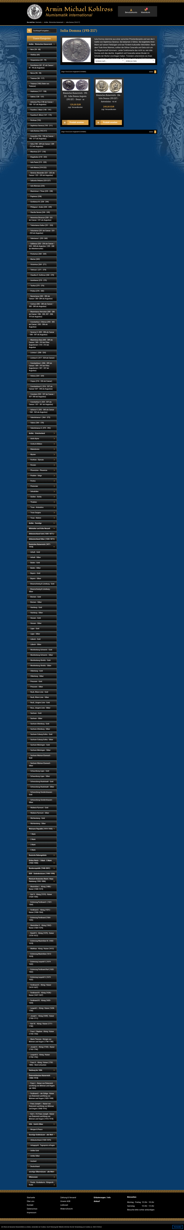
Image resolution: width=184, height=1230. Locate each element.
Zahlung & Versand (68, 1197)
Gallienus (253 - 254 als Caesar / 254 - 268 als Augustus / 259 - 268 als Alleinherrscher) (41, 246)
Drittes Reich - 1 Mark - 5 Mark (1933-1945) (40, 862)
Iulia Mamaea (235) (37, 186)
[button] (109, 61)
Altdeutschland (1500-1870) (40, 1140)
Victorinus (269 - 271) (38, 264)
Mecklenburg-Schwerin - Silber (41, 655)
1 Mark (32, 834)
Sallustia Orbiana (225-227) (40, 181)
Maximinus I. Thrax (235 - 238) (41, 191)
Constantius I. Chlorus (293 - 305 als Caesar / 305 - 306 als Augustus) (42, 324)
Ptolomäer (34, 486)
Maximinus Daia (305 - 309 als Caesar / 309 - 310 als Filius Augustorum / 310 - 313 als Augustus (41, 343)
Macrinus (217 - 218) (38, 152)
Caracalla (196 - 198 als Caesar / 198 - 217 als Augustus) (41, 137)
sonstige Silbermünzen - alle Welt (41, 1172)
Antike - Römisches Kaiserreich (40, 44)
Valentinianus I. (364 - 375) (40, 417)
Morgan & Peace (36, 1129)
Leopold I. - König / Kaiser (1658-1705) (42, 1009)
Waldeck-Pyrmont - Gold (39, 808)
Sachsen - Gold (35, 713)
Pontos (33, 481)
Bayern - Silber (35, 578)
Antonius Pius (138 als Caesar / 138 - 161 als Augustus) (41, 103)
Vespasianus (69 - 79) (38, 60)
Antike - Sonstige (35, 523)
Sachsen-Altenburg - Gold (39, 724)
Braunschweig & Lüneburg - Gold (42, 584)
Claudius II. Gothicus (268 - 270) (42, 275)
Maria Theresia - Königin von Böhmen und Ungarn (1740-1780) (41, 1040)
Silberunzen (33, 1177)
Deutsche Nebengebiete (37, 855)
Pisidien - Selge (36, 476)
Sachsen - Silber (36, 718)
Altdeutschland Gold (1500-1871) (41, 534)
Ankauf (97, 1201)
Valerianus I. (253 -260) (39, 238)
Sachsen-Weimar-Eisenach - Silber (40, 764)
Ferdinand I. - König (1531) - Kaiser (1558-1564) (40, 911)
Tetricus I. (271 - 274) (38, 270)
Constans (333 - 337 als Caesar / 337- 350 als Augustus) (41, 395)
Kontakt (30, 1205)
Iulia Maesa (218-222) (38, 167)
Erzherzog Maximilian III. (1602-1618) (41, 942)
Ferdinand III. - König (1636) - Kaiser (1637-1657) (40, 994)
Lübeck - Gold (35, 639)
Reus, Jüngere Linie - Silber (40, 708)
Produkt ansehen (77, 122)
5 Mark (32, 850)
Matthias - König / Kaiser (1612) (42, 949)
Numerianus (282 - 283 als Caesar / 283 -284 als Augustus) (41, 297)
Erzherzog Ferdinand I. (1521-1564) (40, 903)
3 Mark (32, 845)
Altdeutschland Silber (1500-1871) (41, 539)
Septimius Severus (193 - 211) (41, 126)
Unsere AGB (65, 1201)
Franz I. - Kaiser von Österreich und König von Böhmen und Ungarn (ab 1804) (42, 1085)
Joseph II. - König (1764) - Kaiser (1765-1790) (41, 1048)
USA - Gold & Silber (36, 1124)
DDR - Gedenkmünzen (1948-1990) (42, 873)
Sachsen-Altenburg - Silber (40, 729)
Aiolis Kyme (34, 439)
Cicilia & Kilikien (36, 444)
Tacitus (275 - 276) (37, 286)
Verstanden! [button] (177, 1227)
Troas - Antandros (37, 507)
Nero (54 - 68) (35, 49)
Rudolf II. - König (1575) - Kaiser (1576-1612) (41, 934)
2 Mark (32, 839)
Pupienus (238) (36, 196)
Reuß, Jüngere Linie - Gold (40, 703)
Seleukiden (34, 491)
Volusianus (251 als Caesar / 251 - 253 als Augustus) (42, 232)
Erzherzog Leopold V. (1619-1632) (40, 963)
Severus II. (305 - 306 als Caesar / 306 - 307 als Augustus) (41, 333)
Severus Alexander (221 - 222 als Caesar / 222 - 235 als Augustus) (42, 174)
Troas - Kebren (35, 518)
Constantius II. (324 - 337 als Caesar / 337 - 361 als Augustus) (41, 403)
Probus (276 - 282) (37, 291)
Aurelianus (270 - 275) (38, 280)
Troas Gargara (35, 513)
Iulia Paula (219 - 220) (38, 162)
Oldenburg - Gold (36, 671)
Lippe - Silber (35, 634)
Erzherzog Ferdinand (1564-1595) (40, 919)
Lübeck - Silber (35, 644)
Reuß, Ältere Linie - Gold (39, 692)
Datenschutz (32, 1209)
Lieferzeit (64, 1205)
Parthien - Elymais (37, 460)
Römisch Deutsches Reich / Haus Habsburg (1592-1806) (41, 880)
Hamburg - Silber (36, 613)
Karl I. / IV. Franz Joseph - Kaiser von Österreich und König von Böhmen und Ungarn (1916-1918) (41, 1116)
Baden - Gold (35, 563)
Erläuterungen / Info (102, 1197)
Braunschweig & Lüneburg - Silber (39, 590)
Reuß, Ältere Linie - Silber (39, 697)
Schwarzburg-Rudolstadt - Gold (41, 781)
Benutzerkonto (131, 11)
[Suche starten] (29, 30)
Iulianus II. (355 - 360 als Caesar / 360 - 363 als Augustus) (41, 411)
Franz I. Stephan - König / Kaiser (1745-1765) (41, 1033)
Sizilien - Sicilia (35, 497)
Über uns (30, 1201)
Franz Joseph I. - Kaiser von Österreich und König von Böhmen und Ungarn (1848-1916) (41, 1106)
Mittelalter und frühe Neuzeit (39, 528)
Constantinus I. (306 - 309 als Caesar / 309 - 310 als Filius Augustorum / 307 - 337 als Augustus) (40, 367)
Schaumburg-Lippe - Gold (39, 771)
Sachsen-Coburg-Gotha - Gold (41, 734)
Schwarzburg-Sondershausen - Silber (41, 801)
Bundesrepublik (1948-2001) (39, 868)
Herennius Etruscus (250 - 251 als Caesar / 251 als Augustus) (41, 219)
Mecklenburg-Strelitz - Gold (40, 660)
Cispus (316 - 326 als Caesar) (41, 381)
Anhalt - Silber (35, 557)
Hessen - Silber (36, 623)
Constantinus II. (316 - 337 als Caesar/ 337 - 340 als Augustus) (41, 387)
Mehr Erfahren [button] (97, 1227)
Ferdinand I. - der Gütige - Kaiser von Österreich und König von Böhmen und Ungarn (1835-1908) (41, 1096)
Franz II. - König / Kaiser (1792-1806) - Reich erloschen (41, 1064)
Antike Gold (34, 1151)
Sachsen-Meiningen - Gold (40, 745)
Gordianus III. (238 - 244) (39, 202)
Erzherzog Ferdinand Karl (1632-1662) (41, 970)
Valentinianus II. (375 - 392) (40, 428)
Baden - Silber (35, 568)
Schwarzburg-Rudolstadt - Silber (42, 787)
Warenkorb (145, 11)
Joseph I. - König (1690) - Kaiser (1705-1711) (41, 1017)
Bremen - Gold (35, 597)
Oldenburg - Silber (37, 676)
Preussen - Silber (36, 687)
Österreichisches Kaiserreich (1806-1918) (39, 1077)
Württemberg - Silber (38, 823)
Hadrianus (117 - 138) (38, 91)
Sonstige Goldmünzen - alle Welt (41, 1135)
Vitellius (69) (35, 55)
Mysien (33, 454)
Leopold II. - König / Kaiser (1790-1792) (39, 1056)
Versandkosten (77, 107)
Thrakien (33, 502)
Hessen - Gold (35, 618)
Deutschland (35, 1166)
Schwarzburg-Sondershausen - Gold (41, 793)
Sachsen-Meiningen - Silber (40, 750)
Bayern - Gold (35, 573)
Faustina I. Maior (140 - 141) (40, 110)
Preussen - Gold (36, 681)
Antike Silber (35, 1156)
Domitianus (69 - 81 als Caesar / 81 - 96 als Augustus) (41, 66)
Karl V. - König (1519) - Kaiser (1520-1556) (40, 895)
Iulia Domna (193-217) (38, 131)
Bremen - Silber (36, 602)
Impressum (31, 1212)
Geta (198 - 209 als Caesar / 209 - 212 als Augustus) (41, 145)
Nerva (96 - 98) (35, 73)
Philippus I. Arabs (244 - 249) (41, 207)
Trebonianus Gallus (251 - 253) (41, 225)
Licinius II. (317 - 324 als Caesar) (42, 358)
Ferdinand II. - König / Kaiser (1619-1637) (40, 986)
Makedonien (34, 449)
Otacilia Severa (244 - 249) (40, 212)
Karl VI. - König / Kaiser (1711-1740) (41, 1025)
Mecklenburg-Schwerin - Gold (41, 650)
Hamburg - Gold (36, 607)
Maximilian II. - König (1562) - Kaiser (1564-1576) (40, 926)
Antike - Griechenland (37, 433)
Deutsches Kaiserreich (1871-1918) (40, 545)
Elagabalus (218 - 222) (38, 157)
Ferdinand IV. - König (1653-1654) (40, 1001)
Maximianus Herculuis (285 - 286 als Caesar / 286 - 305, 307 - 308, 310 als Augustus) (42, 314)
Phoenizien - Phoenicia (38, 470)
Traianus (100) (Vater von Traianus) (39, 85)
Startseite (31, 1197)
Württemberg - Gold (37, 818)
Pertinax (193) (35, 120)
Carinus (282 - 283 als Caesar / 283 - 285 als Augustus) (41, 305)
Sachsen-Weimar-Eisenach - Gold (40, 757)
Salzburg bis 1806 (35, 1070)
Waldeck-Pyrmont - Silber (39, 813)
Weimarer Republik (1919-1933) (41, 829)
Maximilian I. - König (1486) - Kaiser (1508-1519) (40, 888)
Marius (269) (35, 259)
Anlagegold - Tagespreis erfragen (42, 1145)
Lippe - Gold (34, 629)
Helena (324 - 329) (37, 376)
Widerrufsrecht (66, 1209)
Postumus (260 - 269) (38, 254)
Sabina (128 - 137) (37, 97)
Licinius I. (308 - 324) (38, 353)
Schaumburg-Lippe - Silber (40, 776)
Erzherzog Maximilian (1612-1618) (40, 955)
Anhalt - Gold (35, 552)
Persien (33, 465)
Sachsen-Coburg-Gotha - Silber (41, 740)
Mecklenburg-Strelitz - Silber (40, 666)
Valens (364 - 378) (37, 423)
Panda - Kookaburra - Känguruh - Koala (41, 1183)
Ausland (33, 1161)
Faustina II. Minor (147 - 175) (41, 115)
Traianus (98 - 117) (37, 78)
